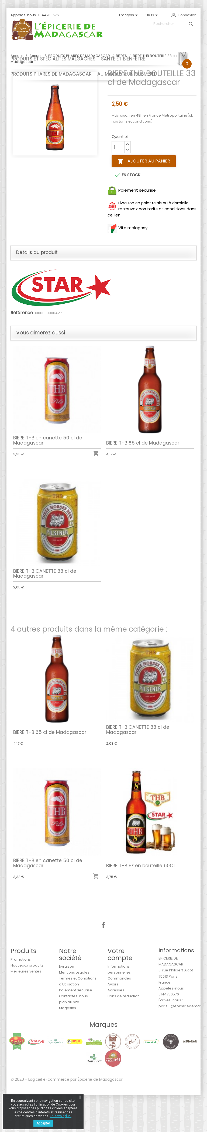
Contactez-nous (73, 1033)
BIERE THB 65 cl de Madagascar (143, 477)
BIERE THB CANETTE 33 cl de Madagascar (46, 607)
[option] (55, 150)
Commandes (119, 1015)
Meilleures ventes (26, 1008)
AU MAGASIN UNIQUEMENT (126, 74)
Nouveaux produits (27, 1002)
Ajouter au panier (143, 198)
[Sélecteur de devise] (152, 15)
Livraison (66, 1003)
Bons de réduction (124, 1033)
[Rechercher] (173, 24)
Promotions (21, 996)
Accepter (43, 1123)
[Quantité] (118, 184)
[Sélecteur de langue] (129, 15)
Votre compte (120, 991)
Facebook (103, 962)
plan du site (69, 1039)
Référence (22, 350)
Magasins (67, 1045)
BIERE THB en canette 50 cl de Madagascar (49, 474)
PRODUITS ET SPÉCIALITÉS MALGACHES (53, 59)
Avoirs (113, 1021)
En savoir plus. (60, 1116)
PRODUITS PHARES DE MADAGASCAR (51, 74)
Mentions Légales (74, 1009)
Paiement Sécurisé (75, 1027)
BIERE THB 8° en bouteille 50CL (142, 899)
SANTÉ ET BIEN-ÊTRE (123, 59)
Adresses (116, 1027)
